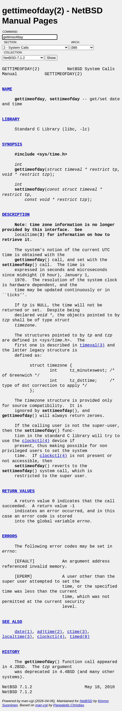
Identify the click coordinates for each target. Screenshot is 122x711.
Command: (12, 31)
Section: (11, 42)
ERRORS (9, 536)
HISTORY (11, 652)
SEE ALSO (12, 622)
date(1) (23, 632)
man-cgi (41, 705)
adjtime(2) (49, 632)
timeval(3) (92, 345)
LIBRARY (11, 119)
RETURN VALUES (18, 491)
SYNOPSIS (12, 144)
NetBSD (86, 701)
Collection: (13, 52)
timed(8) (80, 637)
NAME (7, 89)
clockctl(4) (36, 441)
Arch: (77, 42)
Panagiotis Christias (68, 705)
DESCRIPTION (16, 215)
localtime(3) (17, 637)
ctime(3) (77, 632)
